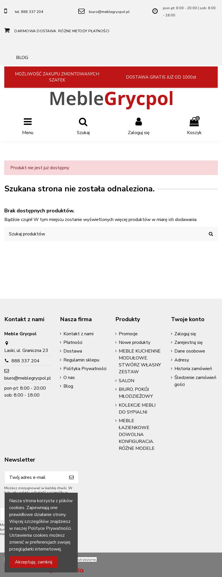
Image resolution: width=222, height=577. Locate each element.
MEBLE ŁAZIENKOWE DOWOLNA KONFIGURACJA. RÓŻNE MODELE (137, 435)
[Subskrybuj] (71, 477)
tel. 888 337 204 (29, 11)
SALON (126, 381)
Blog (68, 386)
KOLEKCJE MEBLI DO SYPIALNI (137, 408)
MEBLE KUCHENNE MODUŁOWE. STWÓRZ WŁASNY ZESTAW (140, 361)
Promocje (128, 334)
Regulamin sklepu (81, 360)
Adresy (181, 360)
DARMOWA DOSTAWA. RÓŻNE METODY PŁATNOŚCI (62, 31)
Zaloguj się (185, 334)
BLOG (22, 57)
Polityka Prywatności (84, 368)
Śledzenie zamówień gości (195, 381)
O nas (69, 377)
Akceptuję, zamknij (33, 562)
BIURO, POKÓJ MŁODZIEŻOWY (136, 392)
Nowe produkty (134, 342)
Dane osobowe (189, 351)
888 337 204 (25, 361)
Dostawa (72, 351)
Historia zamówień (193, 368)
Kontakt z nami (78, 334)
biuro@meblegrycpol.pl (109, 11)
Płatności (72, 342)
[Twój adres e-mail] (35, 477)
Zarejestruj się (188, 342)
